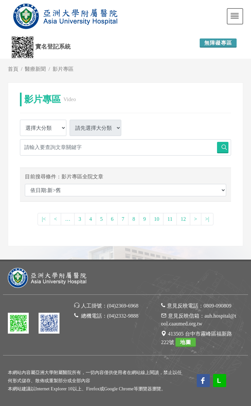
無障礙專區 (218, 43)
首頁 (13, 69)
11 (169, 219)
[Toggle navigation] (235, 16)
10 (156, 219)
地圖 (185, 342)
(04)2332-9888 (123, 316)
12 (183, 219)
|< (44, 219)
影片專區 (63, 69)
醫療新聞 (35, 69)
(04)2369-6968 (123, 305)
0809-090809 (217, 305)
